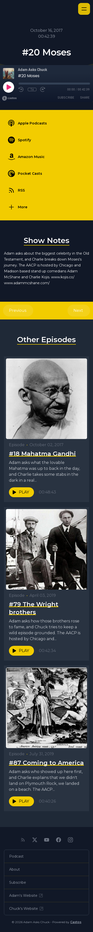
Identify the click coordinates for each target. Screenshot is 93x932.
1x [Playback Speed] (32, 89)
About (14, 869)
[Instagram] (70, 840)
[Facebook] (58, 840)
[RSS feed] (23, 840)
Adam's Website (26, 895)
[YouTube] (47, 840)
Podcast (16, 856)
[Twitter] (35, 840)
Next (78, 310)
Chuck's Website (26, 908)
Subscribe (66, 97)
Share (85, 97)
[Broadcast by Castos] (9, 98)
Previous (18, 310)
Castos (75, 922)
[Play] (8, 87)
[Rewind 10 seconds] (21, 89)
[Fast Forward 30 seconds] (43, 89)
